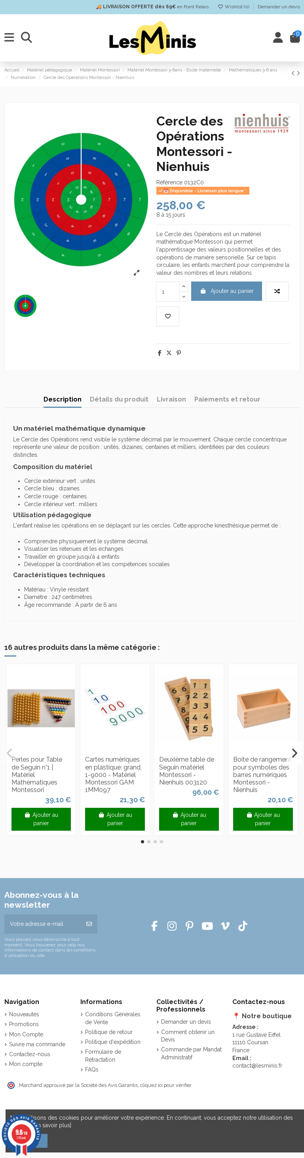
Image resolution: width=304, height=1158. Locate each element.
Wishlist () (234, 6)
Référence (169, 182)
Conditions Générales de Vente (113, 1018)
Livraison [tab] (171, 399)
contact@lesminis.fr (257, 1065)
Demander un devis (279, 6)
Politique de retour (109, 1032)
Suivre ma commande (37, 1044)
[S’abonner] (89, 924)
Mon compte (25, 1064)
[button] (142, 841)
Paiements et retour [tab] (227, 399)
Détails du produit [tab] (119, 399)
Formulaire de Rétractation (103, 1056)
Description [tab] (63, 399)
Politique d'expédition (113, 1042)
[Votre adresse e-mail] (42, 924)
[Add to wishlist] (167, 316)
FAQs (92, 1069)
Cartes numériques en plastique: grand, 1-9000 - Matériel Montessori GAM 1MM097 (113, 775)
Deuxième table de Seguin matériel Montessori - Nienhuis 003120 (186, 771)
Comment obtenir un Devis (188, 1036)
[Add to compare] (277, 292)
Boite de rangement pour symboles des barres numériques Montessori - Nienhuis (262, 775)
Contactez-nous (29, 1054)
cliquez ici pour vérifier (165, 1085)
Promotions (24, 1024)
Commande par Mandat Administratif (191, 1053)
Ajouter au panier (227, 291)
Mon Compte (26, 1034)
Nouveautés (24, 1014)
